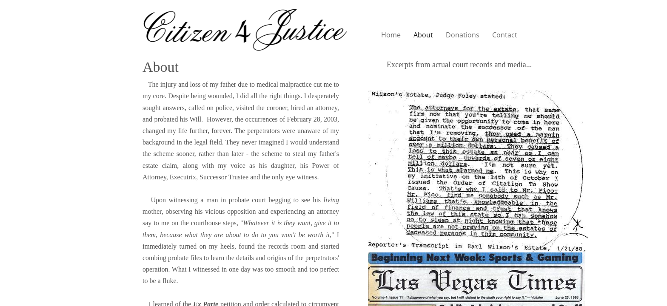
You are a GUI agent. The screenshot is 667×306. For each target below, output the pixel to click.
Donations (462, 35)
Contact (504, 35)
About (423, 35)
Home (391, 35)
